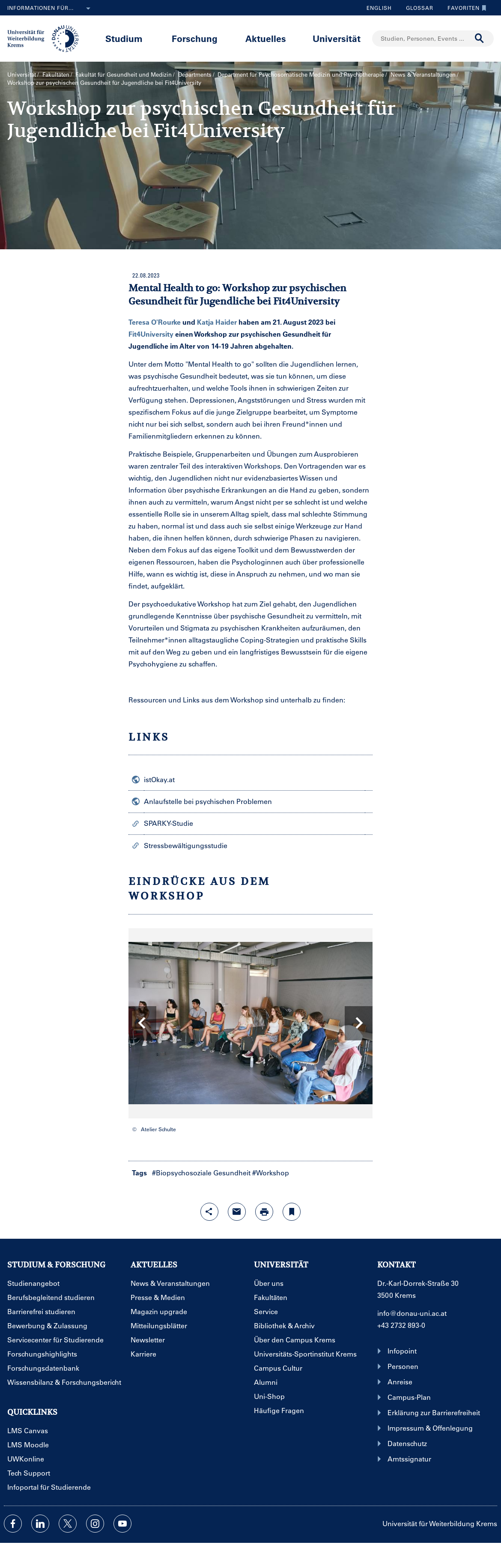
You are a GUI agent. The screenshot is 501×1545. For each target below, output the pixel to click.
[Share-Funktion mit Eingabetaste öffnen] (209, 1212)
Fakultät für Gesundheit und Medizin (123, 74)
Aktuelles (265, 38)
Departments (195, 74)
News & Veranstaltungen (423, 74)
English (379, 7)
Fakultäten (55, 74)
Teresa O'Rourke (154, 321)
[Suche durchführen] (479, 38)
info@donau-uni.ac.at (412, 1313)
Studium (124, 38)
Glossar (416, 7)
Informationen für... (50, 8)
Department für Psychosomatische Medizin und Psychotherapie (301, 74)
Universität (337, 38)
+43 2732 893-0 (401, 1325)
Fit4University (150, 333)
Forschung (195, 38)
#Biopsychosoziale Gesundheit (201, 1172)
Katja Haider (217, 321)
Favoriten (465, 7)
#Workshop (270, 1172)
